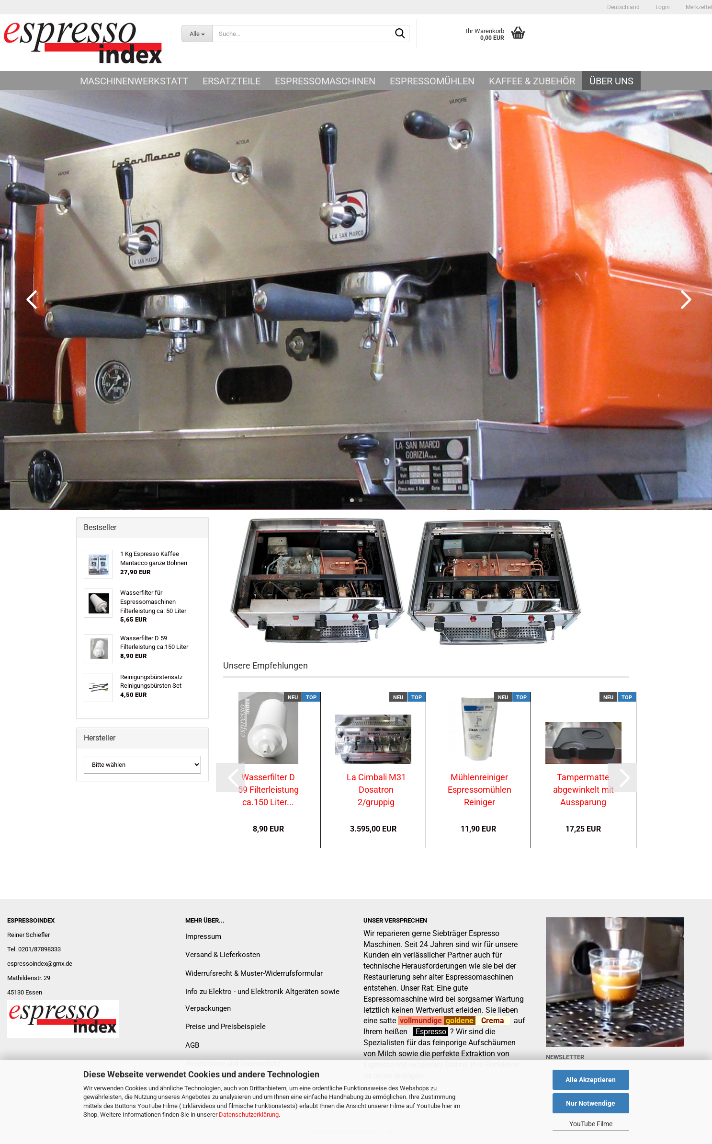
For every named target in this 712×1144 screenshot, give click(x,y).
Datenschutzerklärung (249, 1114)
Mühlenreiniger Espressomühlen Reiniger (479, 789)
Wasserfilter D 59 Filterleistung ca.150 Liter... (268, 789)
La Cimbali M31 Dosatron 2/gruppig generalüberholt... (376, 789)
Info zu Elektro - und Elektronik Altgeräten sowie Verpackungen (262, 1000)
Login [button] (662, 7)
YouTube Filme (590, 1124)
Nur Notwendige (590, 1103)
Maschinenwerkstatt (134, 81)
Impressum (203, 936)
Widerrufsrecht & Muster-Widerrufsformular (254, 973)
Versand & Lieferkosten (222, 954)
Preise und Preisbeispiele (225, 1026)
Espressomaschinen (325, 81)
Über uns (611, 81)
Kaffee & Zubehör (532, 81)
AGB (192, 1045)
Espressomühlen (432, 81)
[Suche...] (197, 33)
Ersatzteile (231, 81)
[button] (623, 7)
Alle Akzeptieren (590, 1080)
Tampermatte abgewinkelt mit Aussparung (583, 789)
